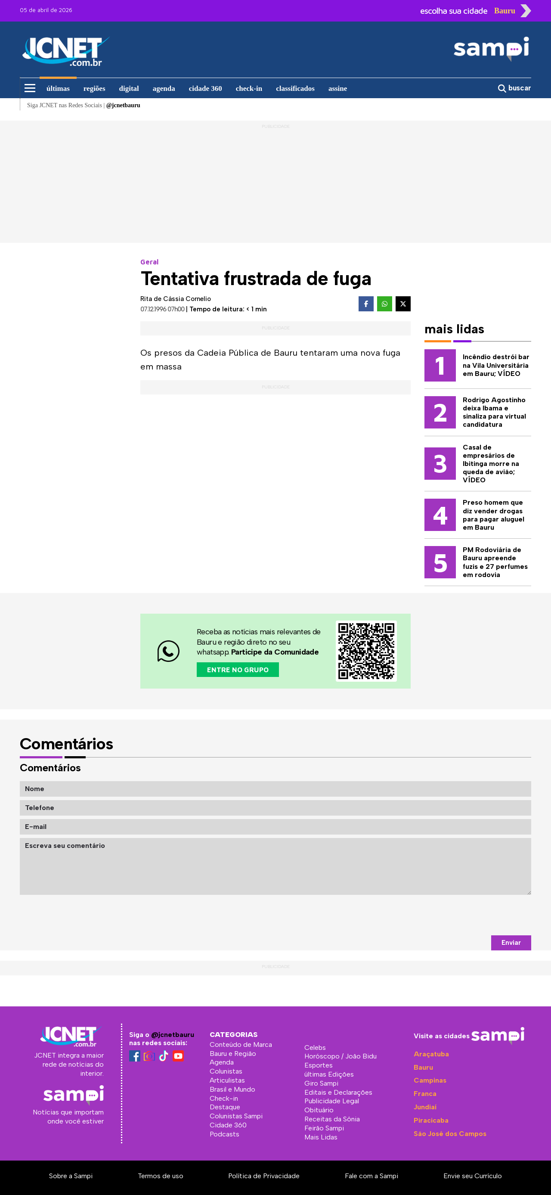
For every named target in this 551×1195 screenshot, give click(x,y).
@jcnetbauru (172, 1034)
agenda (164, 88)
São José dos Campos (450, 1134)
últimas (58, 88)
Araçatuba (431, 1054)
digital (129, 88)
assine (337, 88)
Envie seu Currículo (472, 1176)
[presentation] (465, 915)
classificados (295, 88)
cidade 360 (205, 88)
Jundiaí (425, 1107)
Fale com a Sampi (371, 1176)
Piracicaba (431, 1120)
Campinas (430, 1080)
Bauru (423, 1067)
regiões (94, 88)
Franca (425, 1093)
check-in (249, 88)
